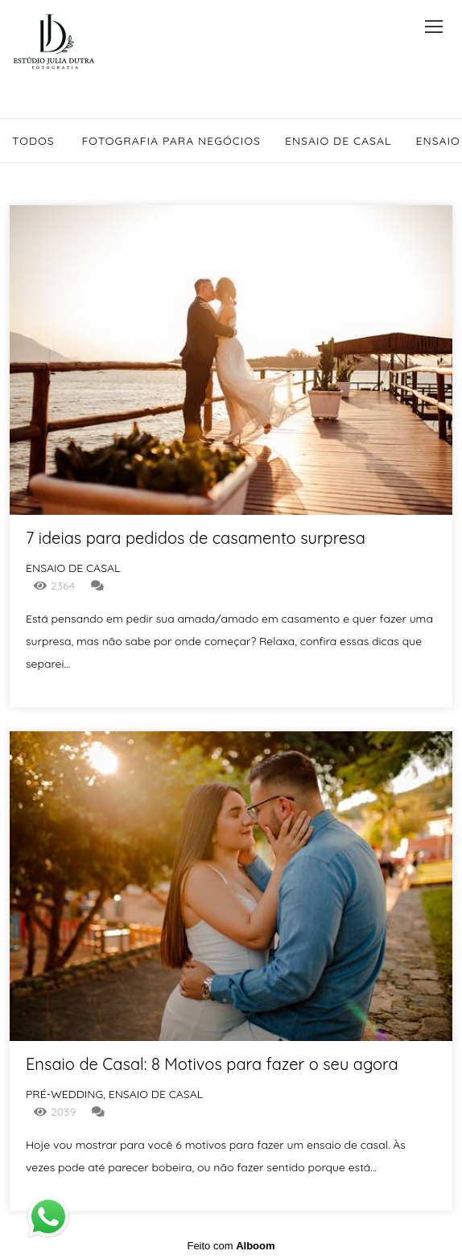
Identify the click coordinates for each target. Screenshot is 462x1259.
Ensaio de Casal (338, 140)
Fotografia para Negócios (171, 140)
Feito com (230, 1246)
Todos (33, 140)
